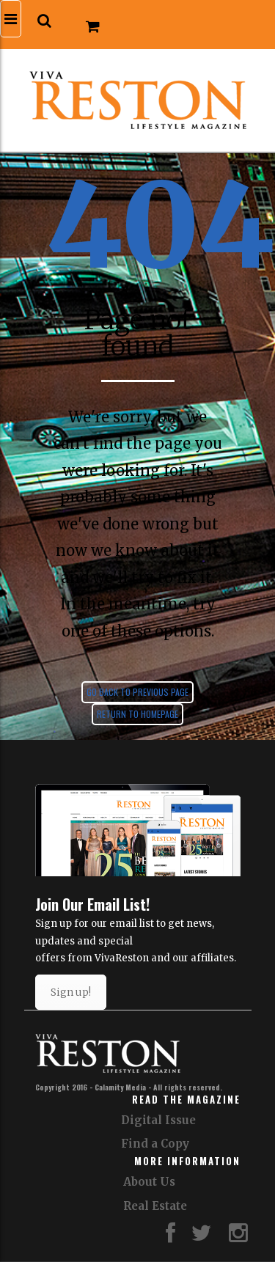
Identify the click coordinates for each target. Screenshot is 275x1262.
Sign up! (71, 992)
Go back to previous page (137, 692)
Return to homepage (137, 714)
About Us (149, 1182)
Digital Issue (158, 1120)
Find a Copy (155, 1144)
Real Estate (155, 1206)
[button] (44, 21)
